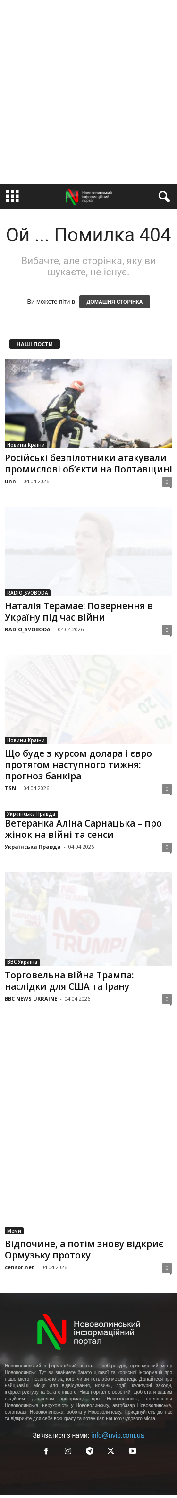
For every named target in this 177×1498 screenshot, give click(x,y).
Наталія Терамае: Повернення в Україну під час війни (79, 611)
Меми (14, 1187)
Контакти (119, 1461)
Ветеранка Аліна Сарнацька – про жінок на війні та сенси (83, 829)
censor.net (19, 1224)
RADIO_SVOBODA (27, 592)
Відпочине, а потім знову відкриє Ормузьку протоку (84, 1206)
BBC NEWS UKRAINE (31, 998)
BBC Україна (22, 962)
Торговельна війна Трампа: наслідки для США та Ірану (69, 981)
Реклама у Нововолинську (69, 1473)
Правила (85, 1461)
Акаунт (55, 1461)
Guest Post (128, 1473)
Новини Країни (26, 444)
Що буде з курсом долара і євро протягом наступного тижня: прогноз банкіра (78, 764)
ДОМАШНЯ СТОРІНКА (114, 302)
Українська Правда (31, 814)
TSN (10, 788)
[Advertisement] (88, 92)
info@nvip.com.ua (117, 1392)
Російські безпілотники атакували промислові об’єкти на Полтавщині (88, 463)
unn (10, 481)
